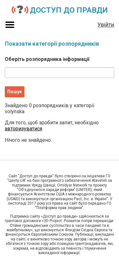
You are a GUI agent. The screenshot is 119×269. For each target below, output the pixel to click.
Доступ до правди (69, 10)
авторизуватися (23, 129)
